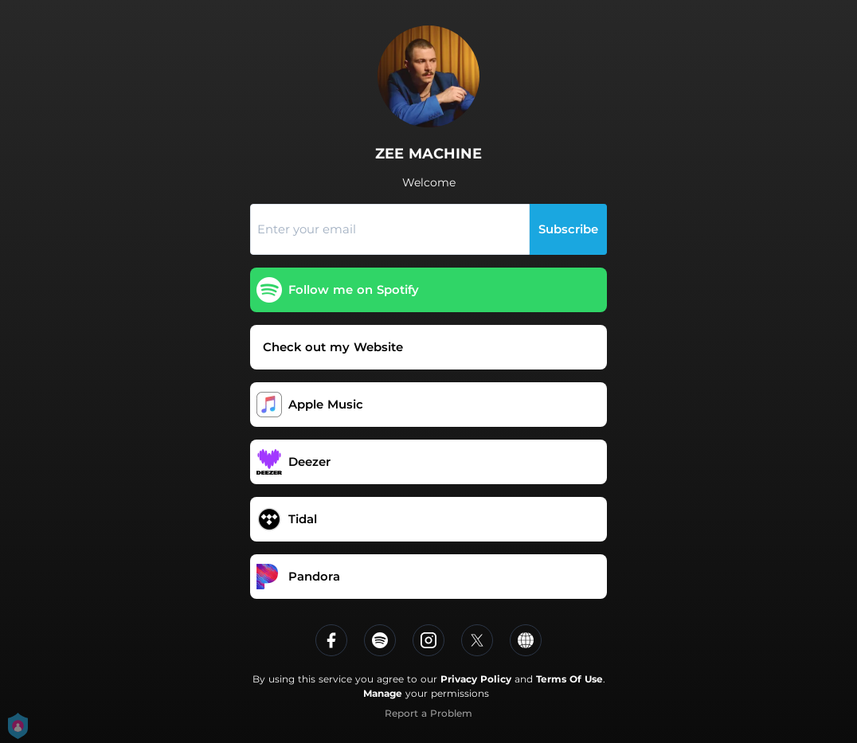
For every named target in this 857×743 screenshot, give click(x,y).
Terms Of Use (569, 679)
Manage (382, 693)
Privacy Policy (475, 679)
